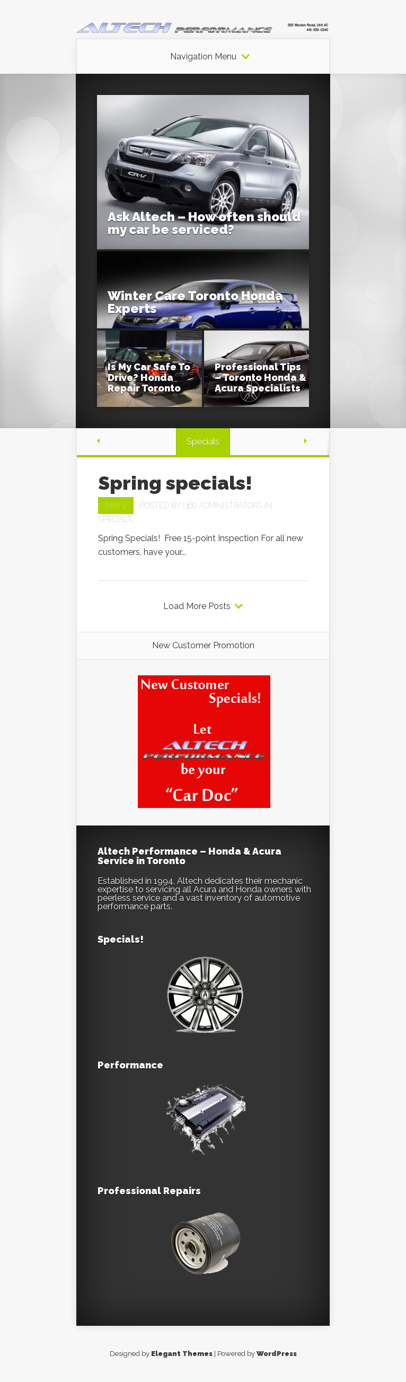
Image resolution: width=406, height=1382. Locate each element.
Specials (115, 519)
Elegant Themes (182, 1354)
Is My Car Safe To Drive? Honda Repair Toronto (149, 377)
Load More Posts (197, 606)
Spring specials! (175, 483)
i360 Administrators (222, 505)
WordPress (277, 1354)
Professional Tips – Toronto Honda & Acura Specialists (260, 377)
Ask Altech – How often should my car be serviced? (204, 223)
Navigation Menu (203, 57)
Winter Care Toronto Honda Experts (195, 302)
